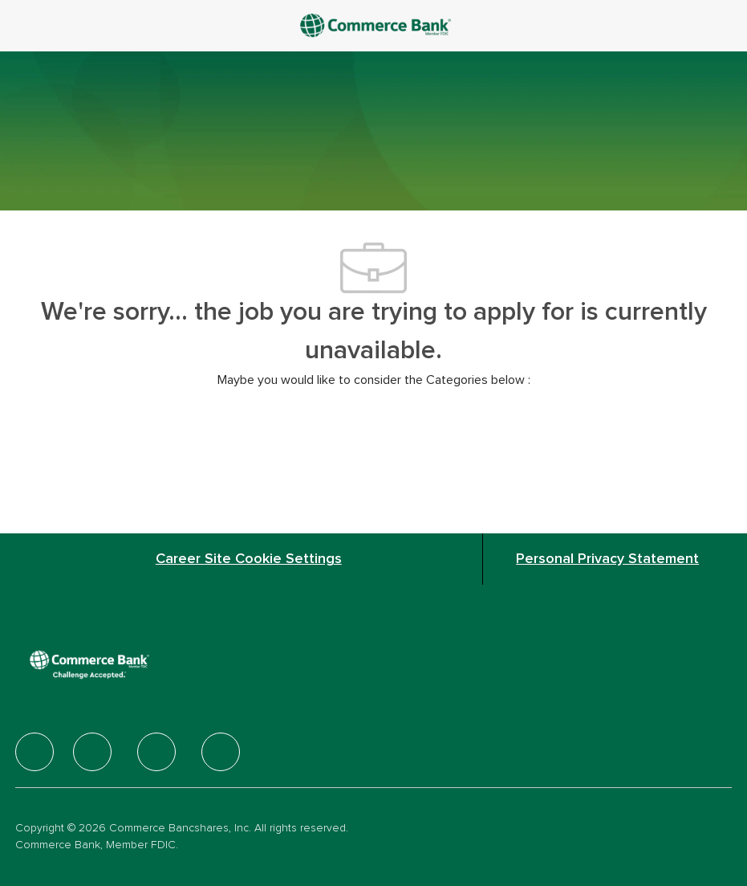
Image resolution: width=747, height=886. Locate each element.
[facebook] (34, 752)
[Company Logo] (377, 25)
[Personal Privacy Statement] (607, 559)
